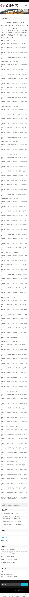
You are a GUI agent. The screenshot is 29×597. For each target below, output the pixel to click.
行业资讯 (4, 534)
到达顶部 (25, 595)
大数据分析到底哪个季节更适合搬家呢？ (12, 524)
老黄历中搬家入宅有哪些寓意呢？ (13, 505)
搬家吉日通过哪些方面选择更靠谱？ (9, 559)
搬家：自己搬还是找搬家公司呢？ (9, 556)
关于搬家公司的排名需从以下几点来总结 (12, 516)
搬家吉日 (4, 537)
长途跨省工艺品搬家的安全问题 (10, 513)
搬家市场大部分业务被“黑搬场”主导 (11, 519)
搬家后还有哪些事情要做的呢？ (8, 553)
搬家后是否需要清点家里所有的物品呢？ (12, 521)
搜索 (24, 584)
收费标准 (18, 595)
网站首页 (3, 595)
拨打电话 (11, 595)
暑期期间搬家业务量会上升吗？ (8, 550)
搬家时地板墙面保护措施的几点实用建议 (11, 562)
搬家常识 (4, 540)
